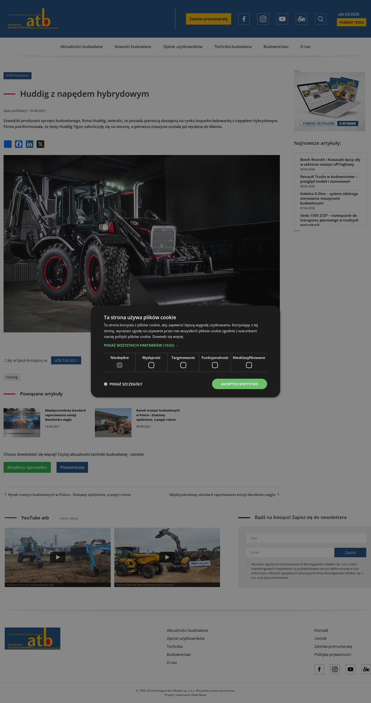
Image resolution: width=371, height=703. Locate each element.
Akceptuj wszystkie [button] (239, 383)
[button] (185, 345)
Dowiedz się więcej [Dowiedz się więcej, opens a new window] (167, 336)
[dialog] (185, 351)
